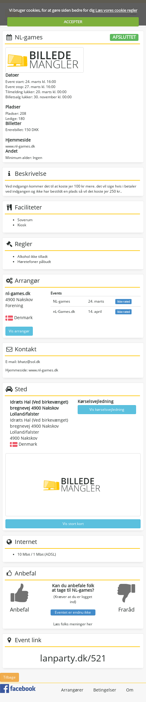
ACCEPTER (73, 21)
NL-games (61, 301)
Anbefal (19, 609)
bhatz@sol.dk (29, 361)
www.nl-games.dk (20, 146)
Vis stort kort (73, 523)
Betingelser (104, 690)
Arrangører (72, 690)
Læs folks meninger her (72, 624)
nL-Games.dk (64, 311)
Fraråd (126, 609)
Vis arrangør (19, 331)
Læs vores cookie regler (116, 10)
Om (129, 690)
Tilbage (9, 677)
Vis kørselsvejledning (106, 409)
